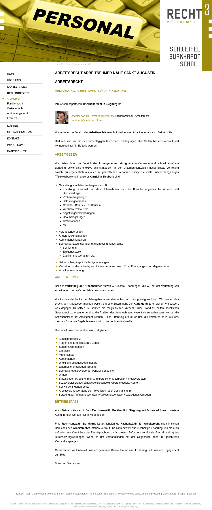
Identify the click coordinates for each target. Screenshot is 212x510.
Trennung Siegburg (191, 504)
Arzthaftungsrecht (17, 113)
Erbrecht (12, 118)
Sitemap (191, 493)
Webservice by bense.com (132, 493)
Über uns (14, 80)
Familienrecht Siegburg (142, 504)
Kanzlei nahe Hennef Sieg (23, 504)
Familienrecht (15, 103)
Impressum (15, 145)
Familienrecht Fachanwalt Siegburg (90, 506)
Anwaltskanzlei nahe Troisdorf (168, 504)
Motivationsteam (19, 132)
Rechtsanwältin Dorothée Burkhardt (92, 116)
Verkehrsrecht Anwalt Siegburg (82, 504)
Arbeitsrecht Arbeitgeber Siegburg (122, 506)
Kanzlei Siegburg (123, 504)
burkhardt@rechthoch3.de (86, 120)
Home (11, 73)
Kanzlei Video (17, 86)
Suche (181, 493)
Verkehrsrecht (15, 108)
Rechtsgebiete (18, 93)
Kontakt (13, 138)
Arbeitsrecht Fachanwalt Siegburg (51, 504)
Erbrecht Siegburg (105, 504)
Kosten (12, 125)
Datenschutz (16, 151)
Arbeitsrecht (14, 98)
